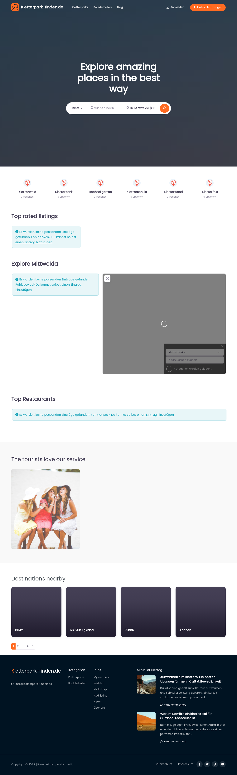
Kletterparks (80, 7)
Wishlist (99, 683)
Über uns (99, 708)
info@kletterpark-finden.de (31, 684)
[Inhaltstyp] (77, 108)
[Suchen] (164, 108)
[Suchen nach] (105, 108)
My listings (100, 689)
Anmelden (175, 7)
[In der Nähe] (141, 108)
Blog (120, 7)
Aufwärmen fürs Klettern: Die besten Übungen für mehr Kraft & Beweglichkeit (190, 679)
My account (102, 677)
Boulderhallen (103, 7)
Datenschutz (163, 764)
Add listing (100, 696)
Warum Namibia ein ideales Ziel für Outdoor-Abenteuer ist (186, 716)
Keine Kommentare (173, 704)
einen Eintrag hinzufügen (33, 242)
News (97, 701)
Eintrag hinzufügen (207, 7)
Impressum (185, 764)
